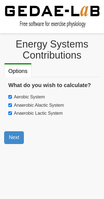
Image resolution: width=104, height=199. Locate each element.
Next (14, 137)
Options (17, 71)
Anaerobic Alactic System (39, 105)
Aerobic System (29, 97)
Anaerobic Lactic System (38, 113)
